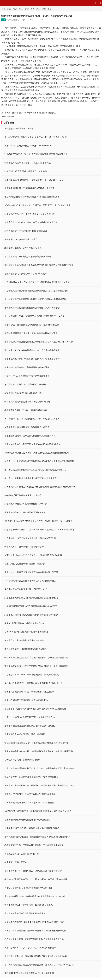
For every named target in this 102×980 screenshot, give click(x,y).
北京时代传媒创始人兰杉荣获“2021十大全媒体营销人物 (29, 717)
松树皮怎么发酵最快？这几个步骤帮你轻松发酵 (25, 410)
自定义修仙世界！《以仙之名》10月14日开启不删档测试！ (31, 948)
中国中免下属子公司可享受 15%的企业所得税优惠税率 (29, 692)
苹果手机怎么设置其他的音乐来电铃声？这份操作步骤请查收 (32, 359)
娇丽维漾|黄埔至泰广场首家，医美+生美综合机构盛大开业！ (31, 333)
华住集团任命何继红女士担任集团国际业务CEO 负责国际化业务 (33, 683)
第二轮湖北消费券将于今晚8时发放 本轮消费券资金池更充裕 (32, 113)
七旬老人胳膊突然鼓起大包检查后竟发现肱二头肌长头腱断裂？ (33, 308)
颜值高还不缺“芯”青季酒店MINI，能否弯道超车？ (26, 274)
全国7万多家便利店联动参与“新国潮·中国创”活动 (26, 632)
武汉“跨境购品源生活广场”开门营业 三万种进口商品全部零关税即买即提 (37, 282)
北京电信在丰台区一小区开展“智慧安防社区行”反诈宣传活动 (31, 674)
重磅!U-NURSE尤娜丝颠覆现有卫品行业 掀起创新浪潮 (29, 973)
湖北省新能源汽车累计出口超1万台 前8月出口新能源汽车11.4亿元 (34, 316)
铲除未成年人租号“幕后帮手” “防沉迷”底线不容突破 (27, 163)
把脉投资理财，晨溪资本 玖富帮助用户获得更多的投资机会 (31, 777)
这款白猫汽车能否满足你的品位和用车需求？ (24, 913)
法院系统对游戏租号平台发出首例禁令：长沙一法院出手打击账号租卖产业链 (39, 785)
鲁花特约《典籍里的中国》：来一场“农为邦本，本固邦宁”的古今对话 (35, 879)
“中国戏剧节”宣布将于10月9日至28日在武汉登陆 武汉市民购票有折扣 (35, 154)
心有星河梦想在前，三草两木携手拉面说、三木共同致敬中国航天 (34, 845)
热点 (9, 9)
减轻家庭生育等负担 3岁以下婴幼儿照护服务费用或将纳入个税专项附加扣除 (39, 265)
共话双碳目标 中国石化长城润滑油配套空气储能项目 (28, 888)
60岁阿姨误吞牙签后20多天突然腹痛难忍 (23, 495)
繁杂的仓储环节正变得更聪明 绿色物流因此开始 (26, 700)
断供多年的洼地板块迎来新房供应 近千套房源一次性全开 (30, 726)
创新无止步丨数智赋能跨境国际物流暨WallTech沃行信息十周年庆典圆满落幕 (39, 461)
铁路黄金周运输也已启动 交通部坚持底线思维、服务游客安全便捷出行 (36, 657)
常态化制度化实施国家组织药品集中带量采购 (24, 564)
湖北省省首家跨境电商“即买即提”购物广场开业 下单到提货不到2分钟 (35, 137)
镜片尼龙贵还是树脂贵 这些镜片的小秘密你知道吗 (27, 401)
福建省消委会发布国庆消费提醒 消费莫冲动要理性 (27, 820)
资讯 (15, 9)
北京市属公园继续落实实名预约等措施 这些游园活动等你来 (31, 615)
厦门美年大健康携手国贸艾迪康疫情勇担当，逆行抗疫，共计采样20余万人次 (39, 965)
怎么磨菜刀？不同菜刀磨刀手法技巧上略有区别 (25, 384)
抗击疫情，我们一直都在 (15, 862)
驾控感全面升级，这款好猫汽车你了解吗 (22, 854)
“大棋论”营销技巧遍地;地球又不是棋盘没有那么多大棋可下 (30, 606)
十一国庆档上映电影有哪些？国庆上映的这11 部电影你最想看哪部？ (35, 470)
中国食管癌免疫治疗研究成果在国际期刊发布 (24, 512)
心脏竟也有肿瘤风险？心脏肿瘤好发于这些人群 (25, 504)
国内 (33, 9)
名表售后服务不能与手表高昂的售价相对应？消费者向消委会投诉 (34, 939)
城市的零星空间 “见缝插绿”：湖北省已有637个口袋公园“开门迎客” (34, 180)
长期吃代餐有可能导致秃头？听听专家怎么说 (24, 547)
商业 (38, 9)
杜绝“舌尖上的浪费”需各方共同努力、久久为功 (25, 171)
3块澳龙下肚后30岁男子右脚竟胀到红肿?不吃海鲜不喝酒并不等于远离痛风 (38, 521)
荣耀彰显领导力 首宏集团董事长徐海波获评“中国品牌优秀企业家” (34, 922)
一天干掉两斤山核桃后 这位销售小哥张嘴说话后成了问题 (30, 538)
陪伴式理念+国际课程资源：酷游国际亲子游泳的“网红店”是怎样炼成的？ (37, 837)
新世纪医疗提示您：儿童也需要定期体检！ (23, 760)
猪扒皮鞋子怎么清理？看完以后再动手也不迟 (24, 393)
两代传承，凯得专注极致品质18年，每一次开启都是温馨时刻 (32, 350)
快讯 (50, 9)
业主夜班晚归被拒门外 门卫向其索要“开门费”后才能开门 (29, 802)
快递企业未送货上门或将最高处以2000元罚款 (25, 649)
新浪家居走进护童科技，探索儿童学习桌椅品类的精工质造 (31, 222)
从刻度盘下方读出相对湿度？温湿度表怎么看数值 (26, 427)
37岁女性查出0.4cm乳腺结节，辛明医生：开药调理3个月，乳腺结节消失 (37, 205)
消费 (3, 20)
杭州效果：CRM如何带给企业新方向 (21, 239)
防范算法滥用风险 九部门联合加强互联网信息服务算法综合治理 (33, 555)
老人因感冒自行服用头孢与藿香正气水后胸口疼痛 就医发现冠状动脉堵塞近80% (40, 487)
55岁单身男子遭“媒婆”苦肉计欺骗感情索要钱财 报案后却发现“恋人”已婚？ (37, 811)
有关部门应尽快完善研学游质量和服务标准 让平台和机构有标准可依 (35, 930)
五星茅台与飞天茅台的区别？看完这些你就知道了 (26, 376)
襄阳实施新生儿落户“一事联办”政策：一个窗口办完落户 (29, 214)
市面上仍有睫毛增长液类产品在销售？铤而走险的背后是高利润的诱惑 (36, 666)
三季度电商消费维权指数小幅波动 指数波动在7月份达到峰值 (31, 828)
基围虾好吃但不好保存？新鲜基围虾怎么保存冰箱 (26, 367)
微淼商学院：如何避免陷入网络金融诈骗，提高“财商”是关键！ (32, 325)
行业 (21, 9)
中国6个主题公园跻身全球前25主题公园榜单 (24, 623)
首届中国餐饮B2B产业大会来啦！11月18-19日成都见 (28, 905)
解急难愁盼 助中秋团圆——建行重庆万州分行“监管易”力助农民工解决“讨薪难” (39, 529)
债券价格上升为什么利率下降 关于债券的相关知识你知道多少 (32, 444)
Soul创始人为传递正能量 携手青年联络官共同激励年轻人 (30, 581)
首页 (3, 9)
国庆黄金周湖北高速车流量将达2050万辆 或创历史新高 (29, 188)
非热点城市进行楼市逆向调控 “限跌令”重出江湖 (25, 231)
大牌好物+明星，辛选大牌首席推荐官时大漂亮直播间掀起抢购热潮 (34, 896)
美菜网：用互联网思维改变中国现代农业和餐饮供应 (27, 146)
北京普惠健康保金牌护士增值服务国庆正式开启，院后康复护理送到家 (36, 291)
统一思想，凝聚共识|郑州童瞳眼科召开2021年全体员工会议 (31, 478)
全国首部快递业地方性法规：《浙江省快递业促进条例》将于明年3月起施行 (38, 751)
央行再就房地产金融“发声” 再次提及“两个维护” (25, 589)
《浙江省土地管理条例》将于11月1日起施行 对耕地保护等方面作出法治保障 (39, 768)
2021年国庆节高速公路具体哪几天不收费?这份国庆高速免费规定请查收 (36, 453)
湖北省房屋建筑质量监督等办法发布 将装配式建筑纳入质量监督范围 (35, 299)
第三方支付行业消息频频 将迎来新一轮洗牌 (24, 640)
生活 (44, 9)
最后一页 (12, 116)
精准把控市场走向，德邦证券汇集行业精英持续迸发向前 (30, 436)
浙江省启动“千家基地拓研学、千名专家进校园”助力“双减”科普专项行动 (36, 743)
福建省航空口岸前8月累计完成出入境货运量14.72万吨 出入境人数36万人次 (38, 342)
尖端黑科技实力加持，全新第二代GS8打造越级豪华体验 (30, 794)
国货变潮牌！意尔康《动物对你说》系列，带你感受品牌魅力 (32, 419)
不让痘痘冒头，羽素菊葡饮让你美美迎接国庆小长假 (27, 256)
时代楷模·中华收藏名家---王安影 (19, 128)
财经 (27, 9)
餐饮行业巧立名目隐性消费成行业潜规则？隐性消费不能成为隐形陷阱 (36, 956)
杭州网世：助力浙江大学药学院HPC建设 (22, 248)
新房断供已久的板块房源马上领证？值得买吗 (24, 734)
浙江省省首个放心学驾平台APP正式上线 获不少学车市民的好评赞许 (35, 709)
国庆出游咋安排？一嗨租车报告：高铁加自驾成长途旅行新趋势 (33, 871)
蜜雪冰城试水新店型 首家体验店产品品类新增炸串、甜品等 (31, 572)
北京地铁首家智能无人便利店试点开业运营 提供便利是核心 (31, 598)
